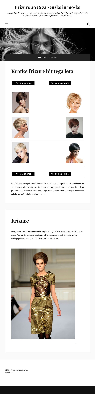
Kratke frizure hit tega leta (42, 71)
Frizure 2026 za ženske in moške (47, 7)
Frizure (20, 220)
